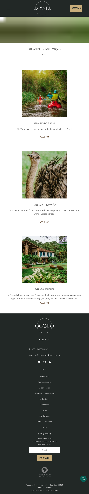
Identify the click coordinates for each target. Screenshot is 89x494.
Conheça (44, 137)
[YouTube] (39, 362)
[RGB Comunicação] (55, 490)
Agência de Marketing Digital (42, 490)
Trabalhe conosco (44, 422)
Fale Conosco (45, 416)
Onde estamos (44, 382)
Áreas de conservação (44, 394)
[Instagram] (44, 362)
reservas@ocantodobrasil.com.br (44, 355)
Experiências (44, 388)
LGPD (45, 427)
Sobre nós (44, 377)
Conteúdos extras (44, 488)
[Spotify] (50, 362)
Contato (44, 410)
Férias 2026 (45, 399)
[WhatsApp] (83, 479)
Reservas (76, 8)
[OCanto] (42, 8)
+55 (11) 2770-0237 (38, 349)
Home (44, 55)
